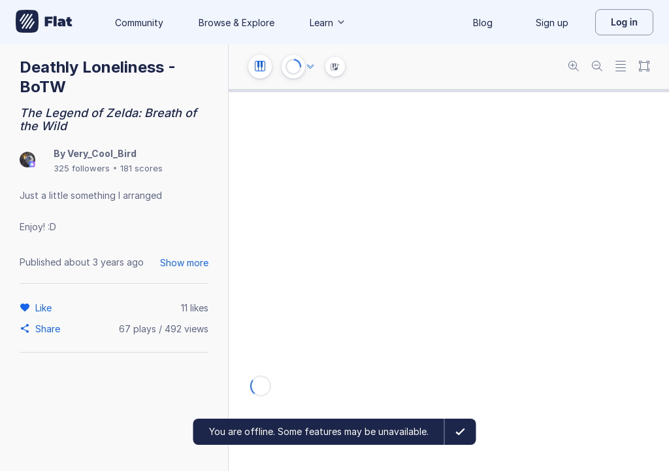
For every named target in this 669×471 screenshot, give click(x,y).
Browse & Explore (236, 22)
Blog (483, 22)
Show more (184, 262)
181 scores (141, 168)
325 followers (82, 168)
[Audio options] (310, 66)
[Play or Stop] (293, 66)
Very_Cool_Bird (102, 153)
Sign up (552, 22)
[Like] (45, 307)
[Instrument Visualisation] (335, 67)
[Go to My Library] (44, 22)
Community (139, 22)
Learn (328, 22)
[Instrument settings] (260, 66)
